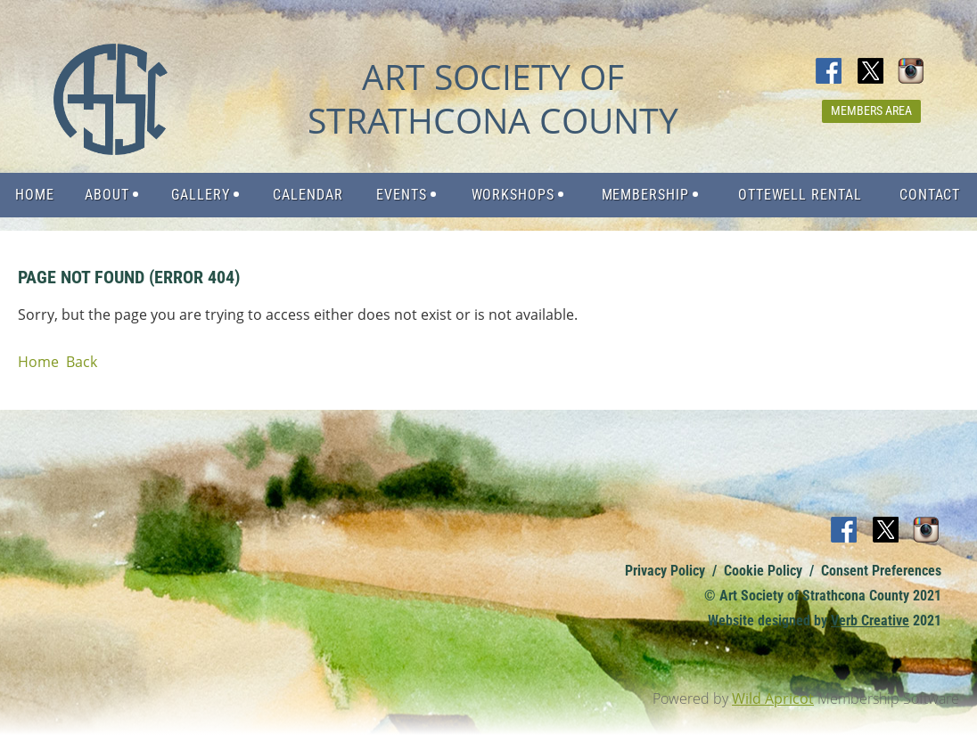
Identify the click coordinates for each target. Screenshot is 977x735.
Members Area (871, 110)
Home (38, 362)
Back (81, 362)
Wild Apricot (773, 698)
